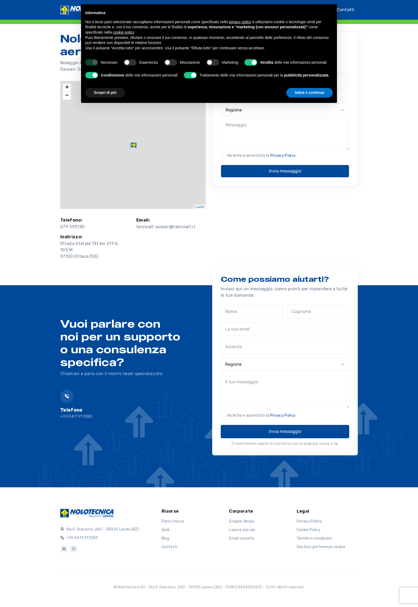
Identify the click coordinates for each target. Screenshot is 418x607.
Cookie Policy (308, 530)
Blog (165, 538)
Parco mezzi (173, 521)
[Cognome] (318, 311)
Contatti (346, 9)
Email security (242, 538)
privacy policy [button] (240, 22)
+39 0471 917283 (79, 538)
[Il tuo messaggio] (285, 391)
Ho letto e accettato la (261, 155)
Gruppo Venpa (241, 521)
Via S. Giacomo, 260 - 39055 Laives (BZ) (99, 529)
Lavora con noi (242, 530)
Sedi (165, 530)
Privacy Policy (283, 155)
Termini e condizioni (314, 538)
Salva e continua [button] (309, 92)
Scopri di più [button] (105, 92)
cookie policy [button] (123, 32)
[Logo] (87, 512)
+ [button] (67, 88)
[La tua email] (285, 329)
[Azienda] (285, 346)
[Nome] (252, 311)
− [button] (67, 96)
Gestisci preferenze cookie (321, 547)
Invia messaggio (285, 171)
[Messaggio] (285, 134)
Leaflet (199, 206)
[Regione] (285, 110)
